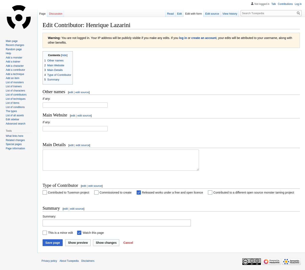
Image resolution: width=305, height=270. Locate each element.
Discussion (55, 13)
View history (229, 13)
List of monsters (15, 82)
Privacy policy (49, 264)
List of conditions (15, 107)
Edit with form (193, 13)
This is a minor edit (60, 236)
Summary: (49, 220)
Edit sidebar (12, 119)
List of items (12, 102)
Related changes (15, 140)
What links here (14, 135)
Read (170, 13)
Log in (298, 4)
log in (183, 38)
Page (42, 13)
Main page (12, 41)
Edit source (212, 13)
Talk (273, 4)
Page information (15, 148)
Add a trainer (13, 61)
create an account (203, 38)
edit (71, 92)
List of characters (15, 90)
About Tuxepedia (69, 264)
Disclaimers (87, 264)
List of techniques (15, 98)
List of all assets (15, 115)
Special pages (14, 144)
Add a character (15, 65)
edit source (82, 92)
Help (8, 53)
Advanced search (15, 123)
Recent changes (15, 45)
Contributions (285, 4)
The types (11, 111)
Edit (179, 13)
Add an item (12, 78)
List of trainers (14, 86)
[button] (128, 246)
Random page (14, 49)
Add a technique (15, 74)
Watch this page (93, 236)
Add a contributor (15, 69)
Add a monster (14, 57)
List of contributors (16, 94)
